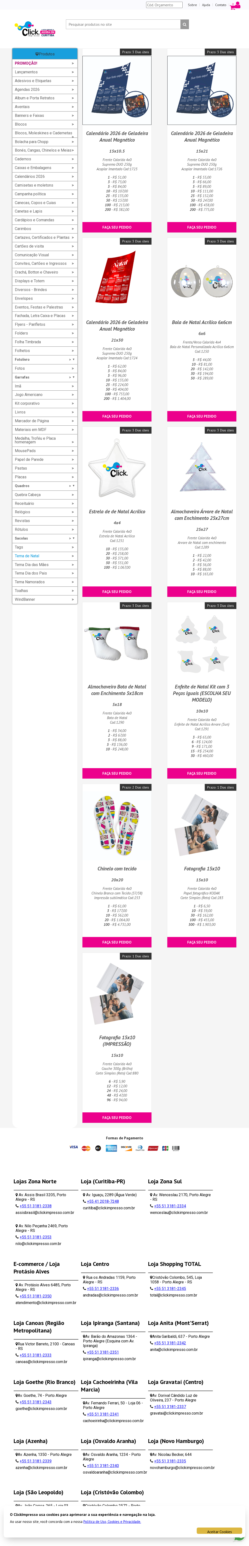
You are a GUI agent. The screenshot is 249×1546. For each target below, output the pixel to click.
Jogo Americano (29, 394)
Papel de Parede (29, 459)
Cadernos (23, 159)
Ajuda (206, 4)
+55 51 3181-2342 (170, 1343)
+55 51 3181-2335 (170, 1461)
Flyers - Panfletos (30, 324)
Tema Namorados (30, 582)
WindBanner (25, 599)
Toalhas (21, 590)
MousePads (25, 450)
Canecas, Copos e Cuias (35, 202)
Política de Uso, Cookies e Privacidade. (112, 1521)
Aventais (22, 106)
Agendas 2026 (27, 89)
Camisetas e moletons (34, 185)
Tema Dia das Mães (32, 564)
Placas (21, 477)
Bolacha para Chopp (31, 141)
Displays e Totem (29, 281)
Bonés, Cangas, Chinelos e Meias (43, 150)
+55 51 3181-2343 (36, 1402)
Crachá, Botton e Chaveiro (36, 272)
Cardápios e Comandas (34, 220)
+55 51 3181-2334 (170, 1206)
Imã (18, 386)
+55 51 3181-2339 (36, 1461)
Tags (19, 547)
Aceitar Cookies (219, 1531)
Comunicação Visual (32, 255)
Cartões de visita (29, 246)
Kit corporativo (27, 403)
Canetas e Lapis (28, 211)
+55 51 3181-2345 (170, 1288)
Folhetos (22, 350)
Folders (21, 333)
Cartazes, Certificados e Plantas (42, 237)
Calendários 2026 (30, 176)
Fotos (20, 368)
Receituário (24, 503)
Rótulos (21, 529)
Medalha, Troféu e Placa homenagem (35, 440)
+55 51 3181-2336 (103, 1288)
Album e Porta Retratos (34, 98)
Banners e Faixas (29, 115)
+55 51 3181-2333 (36, 1355)
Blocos (21, 124)
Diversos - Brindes (31, 289)
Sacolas (45, 538)
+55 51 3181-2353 (36, 1237)
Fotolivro (45, 360)
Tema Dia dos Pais (31, 573)
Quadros (45, 486)
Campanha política (30, 194)
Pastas (21, 468)
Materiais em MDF (30, 429)
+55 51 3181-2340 (103, 1465)
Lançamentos (26, 72)
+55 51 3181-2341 (103, 1414)
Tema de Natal (27, 556)
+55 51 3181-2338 (36, 1206)
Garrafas (45, 377)
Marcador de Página (32, 421)
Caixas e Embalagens (33, 167)
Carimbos (23, 228)
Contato (220, 4)
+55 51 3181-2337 (170, 1406)
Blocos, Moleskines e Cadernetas (43, 133)
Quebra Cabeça (28, 494)
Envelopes (24, 298)
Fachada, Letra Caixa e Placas (40, 315)
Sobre (192, 4)
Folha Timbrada (28, 342)
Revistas (22, 520)
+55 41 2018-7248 (103, 1201)
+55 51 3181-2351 (103, 1352)
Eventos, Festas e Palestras (39, 307)
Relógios (22, 512)
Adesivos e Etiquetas (33, 80)
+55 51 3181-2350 (36, 1296)
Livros (20, 412)
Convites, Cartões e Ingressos (41, 263)
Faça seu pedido (117, 227)
